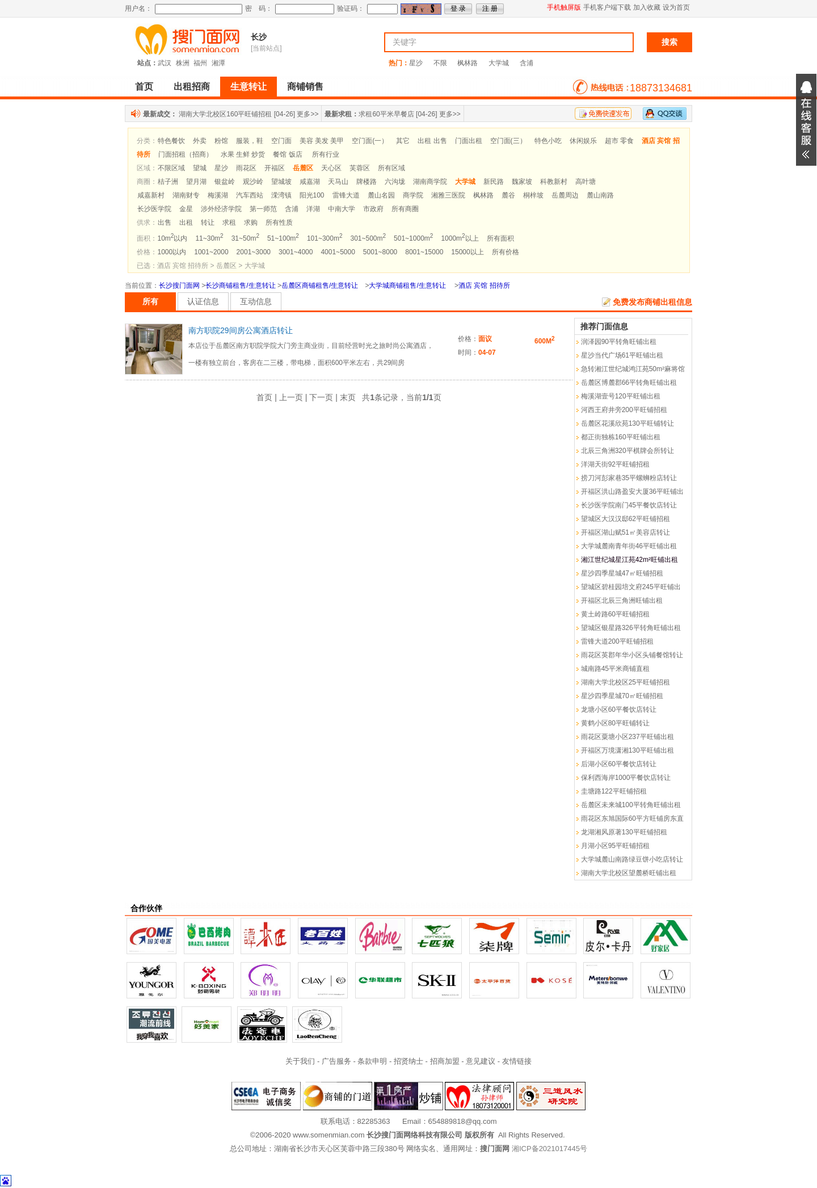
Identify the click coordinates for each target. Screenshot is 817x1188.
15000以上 (467, 252)
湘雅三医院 (448, 195)
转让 (207, 222)
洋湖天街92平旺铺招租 (615, 464)
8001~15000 (424, 252)
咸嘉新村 (151, 195)
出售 (164, 222)
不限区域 (171, 168)
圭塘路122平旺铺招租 (614, 791)
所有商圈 (405, 209)
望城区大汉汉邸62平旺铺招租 (625, 519)
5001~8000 (380, 252)
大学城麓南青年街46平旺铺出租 (629, 546)
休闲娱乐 (583, 141)
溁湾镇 (281, 195)
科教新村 (553, 182)
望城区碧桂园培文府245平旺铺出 (631, 587)
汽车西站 (249, 195)
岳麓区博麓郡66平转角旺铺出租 (629, 383)
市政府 (373, 209)
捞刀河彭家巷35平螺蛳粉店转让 (629, 478)
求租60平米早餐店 (386, 114)
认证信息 (203, 301)
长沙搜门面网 (179, 285)
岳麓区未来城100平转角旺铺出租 (631, 805)
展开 (806, 120)
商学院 (413, 195)
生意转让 (248, 86)
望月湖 (196, 182)
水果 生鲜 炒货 (243, 154)
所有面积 (500, 238)
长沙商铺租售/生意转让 (240, 285)
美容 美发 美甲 (322, 141)
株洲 (182, 63)
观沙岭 (253, 182)
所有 (150, 301)
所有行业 (325, 154)
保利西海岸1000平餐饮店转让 (626, 778)
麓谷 (508, 195)
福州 (200, 63)
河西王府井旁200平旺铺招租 (624, 410)
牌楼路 (366, 182)
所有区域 (391, 168)
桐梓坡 (533, 195)
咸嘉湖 (310, 182)
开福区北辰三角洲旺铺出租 (622, 601)
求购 (251, 222)
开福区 (274, 168)
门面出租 (468, 141)
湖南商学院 (430, 182)
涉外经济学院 (221, 209)
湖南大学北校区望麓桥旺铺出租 (628, 873)
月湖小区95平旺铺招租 (615, 846)
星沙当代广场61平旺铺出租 (622, 355)
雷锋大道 (346, 195)
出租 (186, 222)
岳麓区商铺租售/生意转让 (319, 285)
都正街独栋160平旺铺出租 (620, 437)
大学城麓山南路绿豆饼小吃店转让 (632, 859)
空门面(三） (508, 141)
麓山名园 (381, 195)
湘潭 (218, 63)
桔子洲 (168, 182)
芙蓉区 (359, 168)
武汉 (164, 63)
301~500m (368, 238)
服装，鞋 (249, 141)
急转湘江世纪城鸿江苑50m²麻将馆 (633, 369)
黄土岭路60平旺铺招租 (615, 614)
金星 (186, 209)
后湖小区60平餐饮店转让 (618, 764)
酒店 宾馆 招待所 (484, 285)
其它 (403, 141)
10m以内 (173, 238)
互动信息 (256, 301)
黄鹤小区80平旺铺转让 (615, 723)
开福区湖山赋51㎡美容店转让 (625, 532)
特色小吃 (548, 141)
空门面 (281, 141)
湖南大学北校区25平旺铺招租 (625, 682)
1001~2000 (211, 252)
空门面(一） (370, 141)
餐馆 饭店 (287, 154)
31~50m (245, 238)
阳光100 (312, 195)
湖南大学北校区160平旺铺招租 (225, 114)
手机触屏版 (564, 7)
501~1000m (413, 238)
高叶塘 (585, 182)
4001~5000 (338, 252)
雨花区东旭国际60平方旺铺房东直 (632, 818)
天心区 (331, 168)
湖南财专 (186, 195)
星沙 (416, 63)
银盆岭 (224, 182)
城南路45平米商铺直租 (615, 669)
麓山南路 (600, 195)
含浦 (526, 63)
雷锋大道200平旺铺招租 (617, 641)
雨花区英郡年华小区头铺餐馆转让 (632, 655)
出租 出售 (432, 141)
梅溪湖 (218, 195)
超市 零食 (619, 141)
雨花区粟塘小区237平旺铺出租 (627, 737)
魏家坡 (522, 182)
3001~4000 (296, 252)
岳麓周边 (565, 195)
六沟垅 (395, 182)
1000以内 (172, 252)
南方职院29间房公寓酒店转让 (240, 330)
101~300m (325, 238)
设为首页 (676, 7)
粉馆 (221, 141)
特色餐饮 (171, 141)
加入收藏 (646, 7)
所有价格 (505, 252)
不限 (440, 63)
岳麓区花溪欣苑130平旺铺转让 (627, 423)
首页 (144, 86)
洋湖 (313, 209)
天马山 (338, 182)
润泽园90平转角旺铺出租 (618, 342)
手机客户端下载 (607, 7)
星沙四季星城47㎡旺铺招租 (622, 573)
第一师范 (263, 209)
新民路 (493, 182)
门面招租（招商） (185, 154)
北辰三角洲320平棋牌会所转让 (627, 451)
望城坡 (281, 182)
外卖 (200, 141)
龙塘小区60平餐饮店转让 (618, 709)
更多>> (307, 114)
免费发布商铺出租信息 (652, 302)
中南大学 (341, 209)
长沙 (259, 36)
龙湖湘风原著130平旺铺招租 (624, 832)
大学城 (498, 63)
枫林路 (467, 63)
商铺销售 (305, 86)
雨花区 (246, 168)
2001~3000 (254, 252)
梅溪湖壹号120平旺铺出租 (620, 396)
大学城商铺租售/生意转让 (407, 285)
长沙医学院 (154, 209)
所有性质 (279, 222)
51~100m (283, 238)
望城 (200, 168)
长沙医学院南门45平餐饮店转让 (629, 505)
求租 (229, 222)
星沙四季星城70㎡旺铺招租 (622, 696)
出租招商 (192, 86)
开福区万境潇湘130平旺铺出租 (627, 750)
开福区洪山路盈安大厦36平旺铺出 (632, 492)
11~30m (209, 238)
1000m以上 (459, 238)
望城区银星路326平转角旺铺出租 (631, 628)
